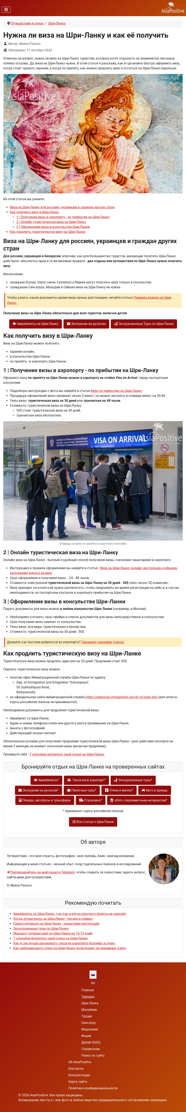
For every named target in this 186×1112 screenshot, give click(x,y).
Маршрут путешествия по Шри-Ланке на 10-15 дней (52, 933)
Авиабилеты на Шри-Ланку (35, 324)
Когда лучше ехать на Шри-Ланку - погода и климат (53, 919)
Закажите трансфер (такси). (103, 642)
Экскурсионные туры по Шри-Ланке (40, 928)
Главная (87, 990)
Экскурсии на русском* (38, 790)
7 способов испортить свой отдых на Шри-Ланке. (66, 754)
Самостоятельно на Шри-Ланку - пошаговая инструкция (56, 924)
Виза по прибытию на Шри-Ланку (116, 391)
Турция (86, 1016)
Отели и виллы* (119, 790)
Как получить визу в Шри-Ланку (34, 212)
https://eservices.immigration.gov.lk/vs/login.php (121, 697)
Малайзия (89, 1010)
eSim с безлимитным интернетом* (139, 800)
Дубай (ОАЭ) (91, 1042)
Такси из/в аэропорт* (86, 780)
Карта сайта (77, 1082)
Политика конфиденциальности (93, 1088)
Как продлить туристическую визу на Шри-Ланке (47, 232)
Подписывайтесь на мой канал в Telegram (41, 872)
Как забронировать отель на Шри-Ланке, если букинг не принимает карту (69, 948)
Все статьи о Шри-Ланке (93, 822)
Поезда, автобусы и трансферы (45, 800)
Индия (86, 1036)
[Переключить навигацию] (6, 10)
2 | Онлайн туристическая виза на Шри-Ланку (51, 222)
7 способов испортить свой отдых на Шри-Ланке (50, 938)
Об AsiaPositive (79, 1062)
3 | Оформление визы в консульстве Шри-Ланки (53, 227)
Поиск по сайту (93, 1055)
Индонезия (89, 1029)
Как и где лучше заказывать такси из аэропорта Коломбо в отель (64, 943)
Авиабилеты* (46, 780)
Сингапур (88, 1023)
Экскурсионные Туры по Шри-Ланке (144, 324)
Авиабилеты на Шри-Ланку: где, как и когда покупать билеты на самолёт (69, 914)
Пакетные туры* (81, 790)
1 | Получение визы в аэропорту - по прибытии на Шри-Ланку (63, 217)
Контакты (76, 1068)
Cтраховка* (90, 800)
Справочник (90, 1049)
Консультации (79, 1075)
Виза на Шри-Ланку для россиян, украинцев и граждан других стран (62, 207)
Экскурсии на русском (86, 324)
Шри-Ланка (90, 1003)
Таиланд (87, 997)
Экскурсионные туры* (133, 780)
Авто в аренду (155, 790)
